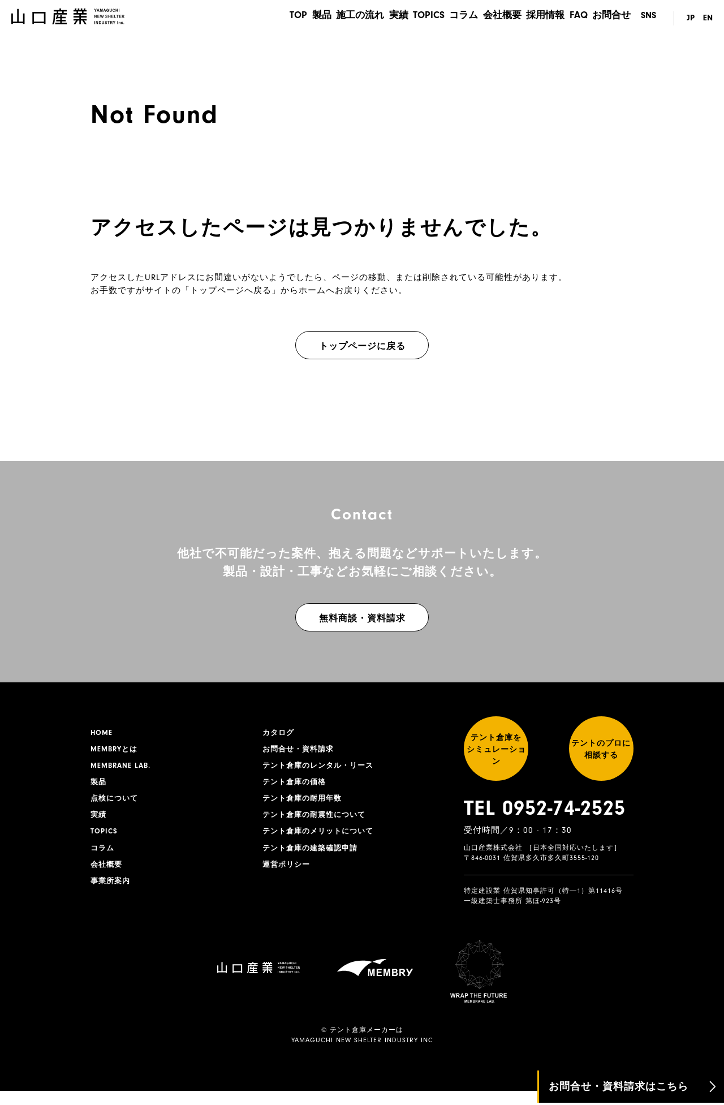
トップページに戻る (362, 346)
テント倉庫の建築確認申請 (313, 856)
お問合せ (612, 19)
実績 (380, 19)
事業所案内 (111, 891)
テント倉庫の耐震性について (317, 820)
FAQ (576, 19)
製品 (296, 19)
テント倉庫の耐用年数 (304, 803)
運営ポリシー (287, 873)
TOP (269, 19)
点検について (115, 803)
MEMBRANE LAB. (123, 768)
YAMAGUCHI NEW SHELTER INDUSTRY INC (362, 1054)
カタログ (279, 733)
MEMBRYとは (115, 750)
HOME (102, 733)
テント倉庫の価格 (296, 785)
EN (708, 19)
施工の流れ (338, 19)
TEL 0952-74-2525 (545, 822)
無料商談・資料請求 (362, 618)
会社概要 (493, 19)
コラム (451, 19)
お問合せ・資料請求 (300, 750)
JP (688, 19)
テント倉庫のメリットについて (321, 838)
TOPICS (413, 19)
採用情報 (540, 19)
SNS (648, 19)
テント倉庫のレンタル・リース (321, 768)
